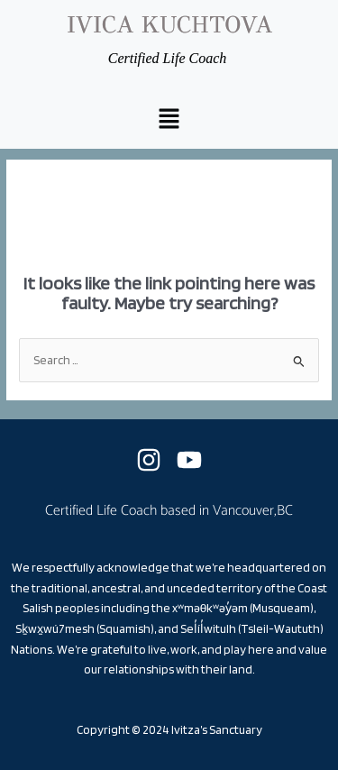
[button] (169, 120)
